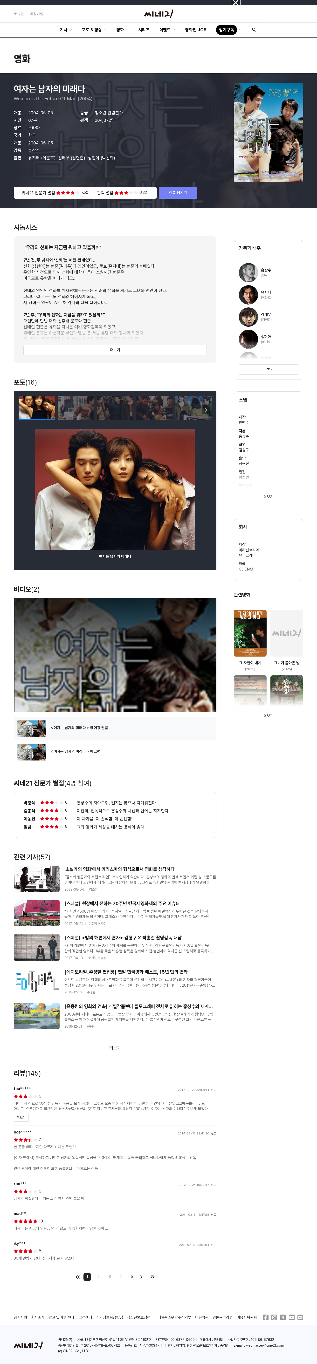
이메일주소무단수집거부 (173, 1317)
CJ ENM (246, 569)
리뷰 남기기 (178, 192)
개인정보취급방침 (109, 1317)
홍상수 (34, 150)
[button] (206, 410)
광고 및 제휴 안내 (61, 1317)
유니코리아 (247, 555)
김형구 (244, 450)
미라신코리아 (249, 550)
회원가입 (36, 14)
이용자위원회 (247, 1317)
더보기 (115, 350)
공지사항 (20, 1317)
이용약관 (202, 1317)
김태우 (64, 157)
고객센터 (85, 1317)
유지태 (34, 157)
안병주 (244, 422)
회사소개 (38, 1317)
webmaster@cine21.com (265, 1345)
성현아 (94, 157)
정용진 (244, 463)
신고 (213, 1090)
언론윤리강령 (223, 1317)
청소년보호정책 (139, 1317)
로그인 (19, 14)
